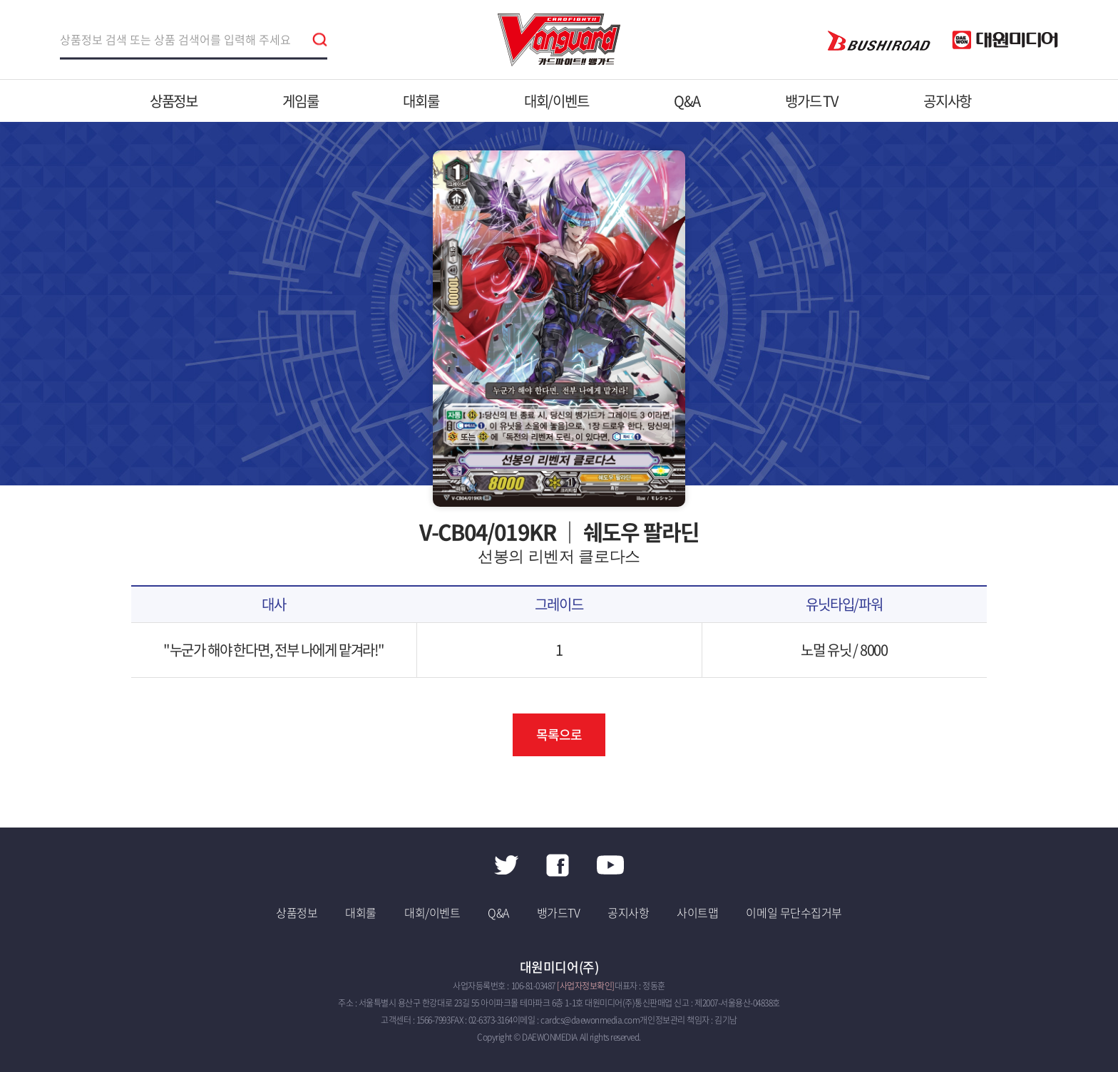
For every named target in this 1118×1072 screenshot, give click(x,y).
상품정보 (174, 101)
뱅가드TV (558, 912)
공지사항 (947, 101)
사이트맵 (697, 912)
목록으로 (559, 734)
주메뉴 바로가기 (0, 0)
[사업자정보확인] (586, 985)
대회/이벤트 (556, 101)
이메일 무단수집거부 (793, 912)
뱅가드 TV (811, 101)
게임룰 (300, 101)
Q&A (687, 101)
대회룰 (421, 101)
